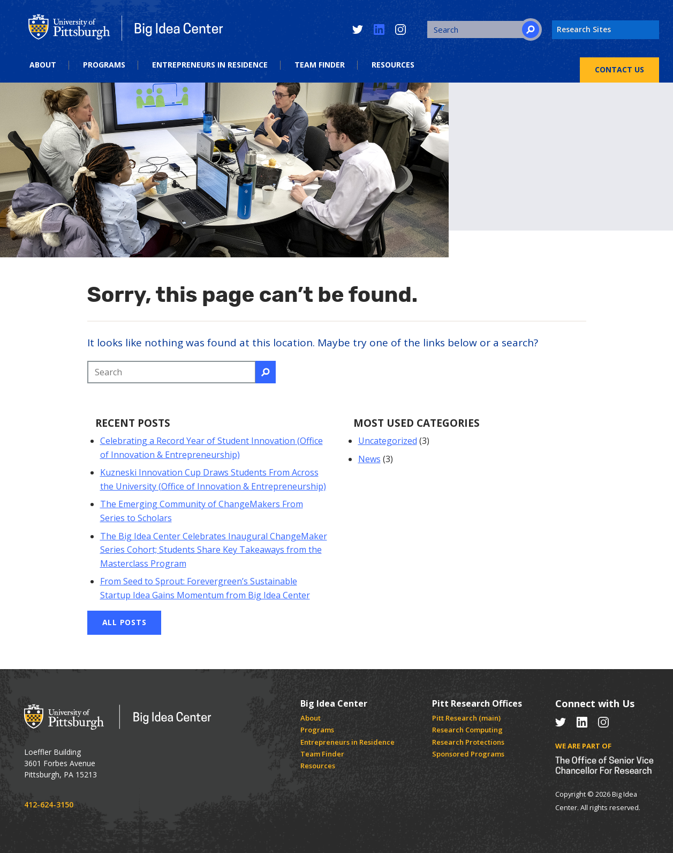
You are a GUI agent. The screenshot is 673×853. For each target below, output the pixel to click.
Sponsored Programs (468, 754)
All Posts (124, 622)
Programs (104, 65)
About (42, 65)
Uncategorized (387, 441)
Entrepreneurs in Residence (210, 65)
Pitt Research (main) (466, 718)
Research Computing (467, 730)
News (369, 459)
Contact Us (619, 69)
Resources (393, 65)
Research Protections (468, 742)
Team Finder (319, 65)
